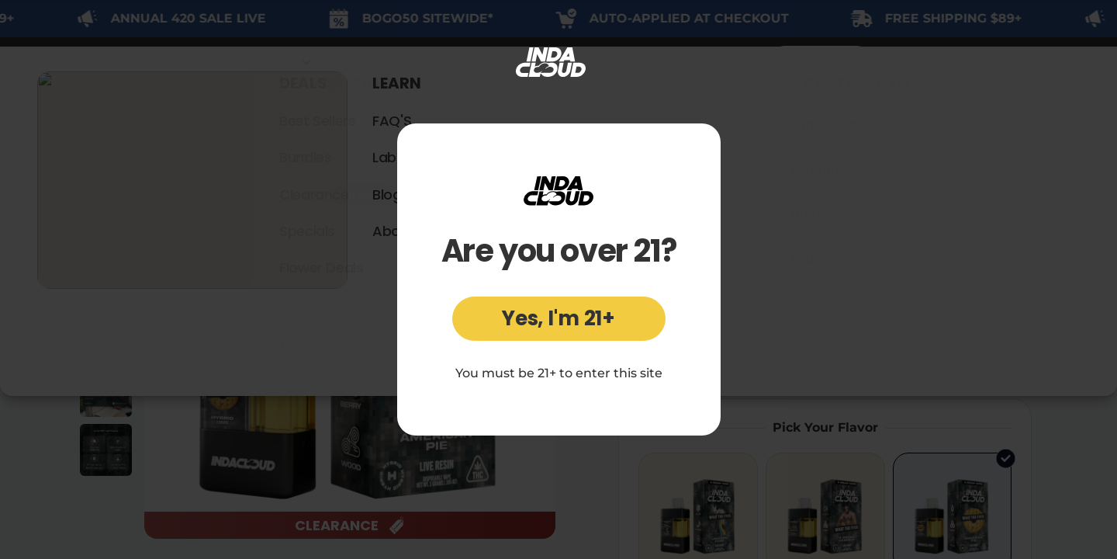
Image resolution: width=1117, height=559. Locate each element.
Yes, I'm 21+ (558, 318)
